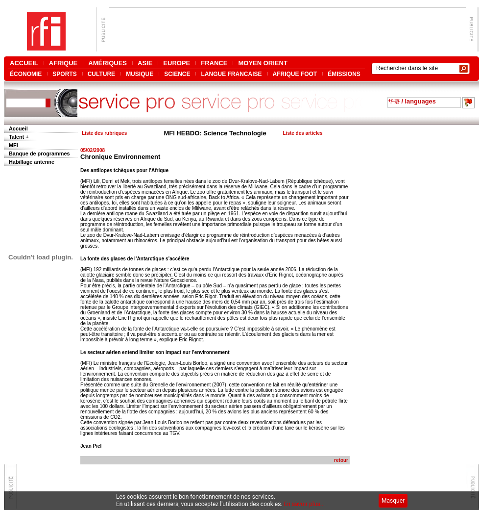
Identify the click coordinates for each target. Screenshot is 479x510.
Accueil (18, 128)
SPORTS (64, 74)
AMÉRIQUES (107, 63)
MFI (13, 145)
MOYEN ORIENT (262, 63)
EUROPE (176, 63)
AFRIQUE (63, 63)
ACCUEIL (24, 63)
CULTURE (101, 74)
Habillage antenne (31, 162)
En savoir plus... (304, 504)
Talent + (19, 137)
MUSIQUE (139, 74)
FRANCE (214, 63)
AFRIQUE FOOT (295, 74)
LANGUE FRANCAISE (231, 74)
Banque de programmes (39, 153)
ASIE (145, 63)
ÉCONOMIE (26, 74)
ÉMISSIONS (344, 74)
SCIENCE (177, 74)
